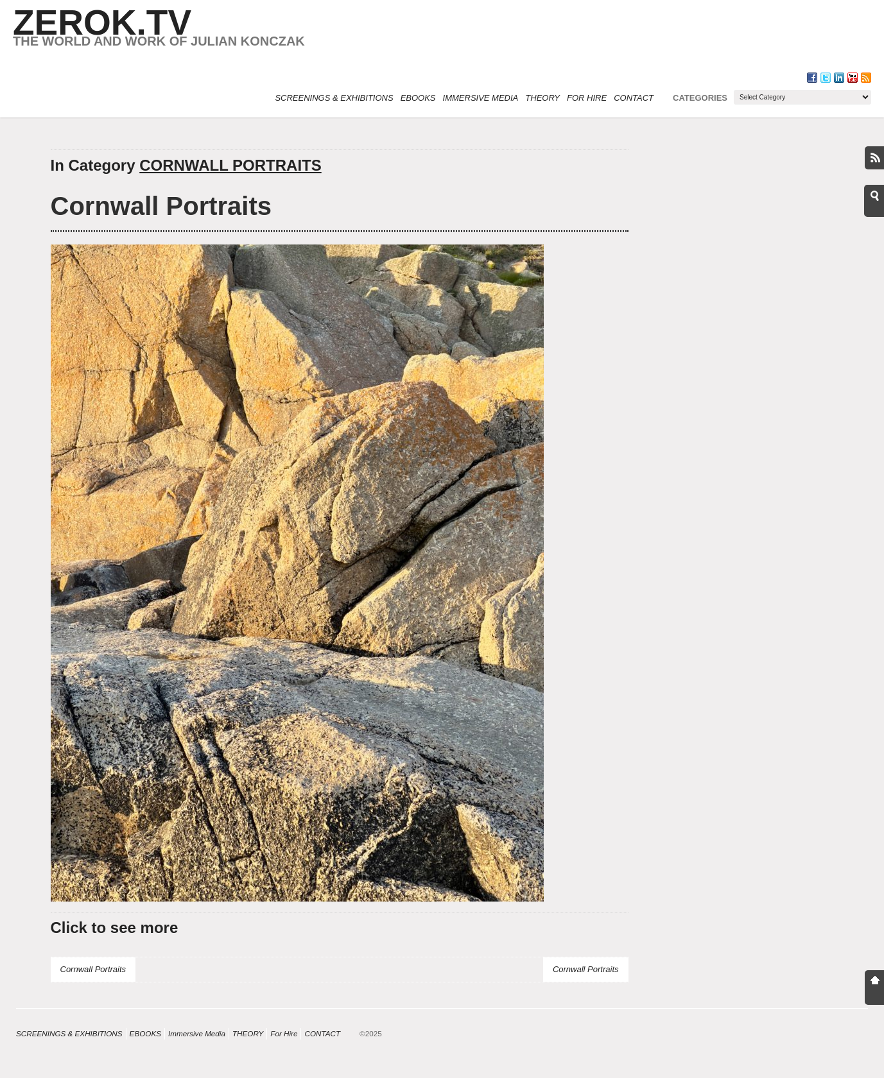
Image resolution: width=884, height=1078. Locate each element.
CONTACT (634, 98)
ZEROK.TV (102, 22)
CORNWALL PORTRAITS (230, 165)
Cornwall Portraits (161, 206)
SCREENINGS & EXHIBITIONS (334, 98)
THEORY (542, 98)
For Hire (587, 98)
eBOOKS (418, 98)
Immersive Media (481, 98)
